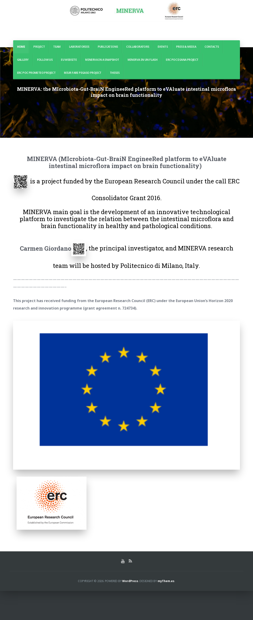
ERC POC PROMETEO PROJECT (36, 73)
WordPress (130, 610)
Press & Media (186, 47)
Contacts (211, 47)
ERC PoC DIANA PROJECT (182, 60)
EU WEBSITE (69, 60)
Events (163, 47)
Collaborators (137, 47)
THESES (114, 73)
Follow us (45, 60)
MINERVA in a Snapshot (102, 60)
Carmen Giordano (45, 277)
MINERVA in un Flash (143, 60)
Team (57, 47)
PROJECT (39, 47)
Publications (108, 47)
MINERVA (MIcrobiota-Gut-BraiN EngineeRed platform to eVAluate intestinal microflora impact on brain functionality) (126, 192)
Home (21, 47)
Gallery (23, 60)
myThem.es (166, 610)
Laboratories (79, 47)
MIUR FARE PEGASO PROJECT (82, 73)
